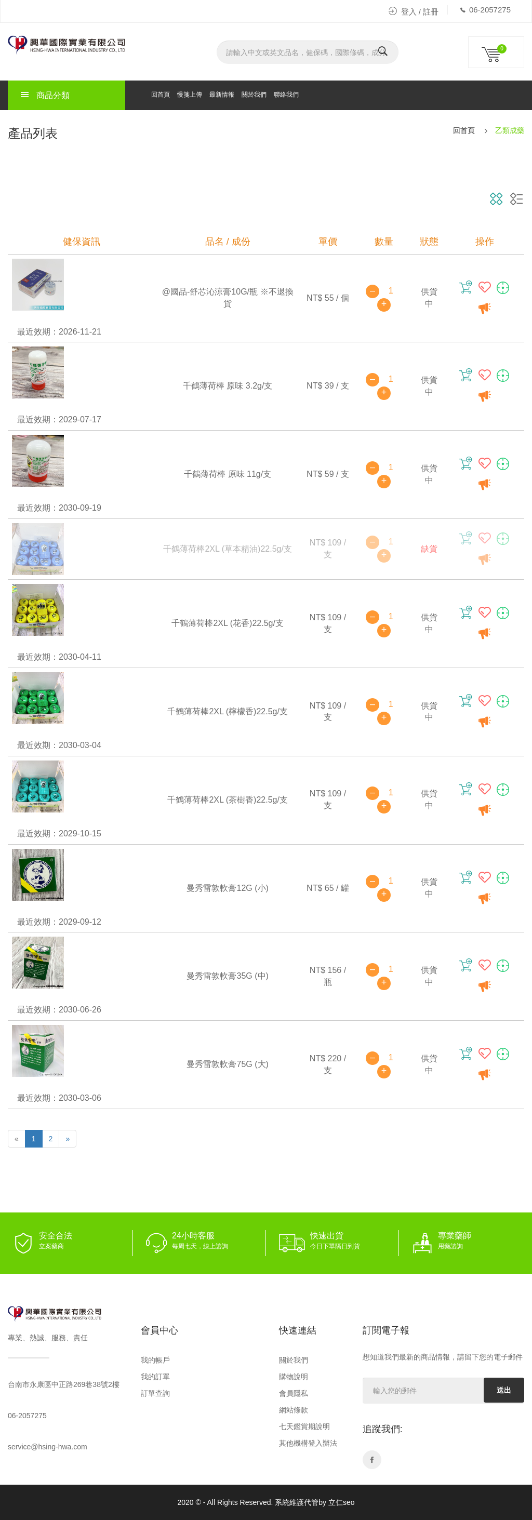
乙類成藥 (509, 130)
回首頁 (160, 94)
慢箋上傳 (189, 94)
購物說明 (293, 1376)
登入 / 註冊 (414, 11)
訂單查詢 (155, 1393)
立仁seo (341, 1502)
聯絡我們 (286, 94)
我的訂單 (155, 1376)
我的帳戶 (155, 1360)
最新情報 (221, 94)
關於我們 (254, 94)
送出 (504, 1390)
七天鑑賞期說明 (304, 1426)
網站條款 (293, 1410)
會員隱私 (293, 1393)
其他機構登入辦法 (308, 1443)
